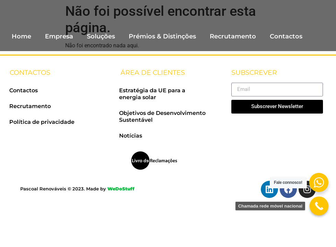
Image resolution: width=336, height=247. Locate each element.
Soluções (101, 36)
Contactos (286, 36)
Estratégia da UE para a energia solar (152, 94)
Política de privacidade (41, 122)
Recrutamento (233, 36)
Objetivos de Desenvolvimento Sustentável (162, 116)
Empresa (59, 36)
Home (21, 36)
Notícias (130, 135)
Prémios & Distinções (162, 36)
